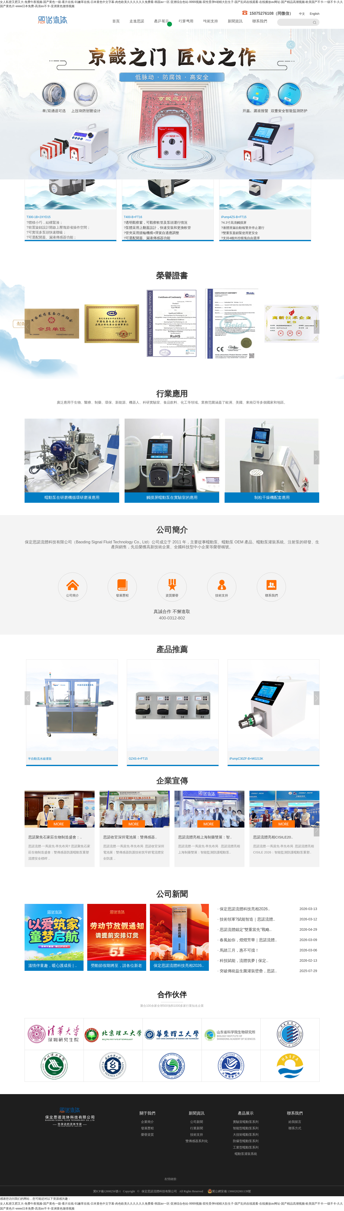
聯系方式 (294, 1128)
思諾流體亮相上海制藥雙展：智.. (205, 837)
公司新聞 (196, 1122)
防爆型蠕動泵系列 (245, 1141)
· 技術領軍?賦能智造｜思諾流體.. (246, 919)
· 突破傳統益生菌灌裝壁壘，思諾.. (247, 971)
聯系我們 (259, 21)
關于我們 (147, 1113)
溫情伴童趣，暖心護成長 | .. (52, 965)
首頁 (116, 21)
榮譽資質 (147, 1134)
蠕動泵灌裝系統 (246, 1154)
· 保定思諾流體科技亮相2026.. (243, 909)
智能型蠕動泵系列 (245, 1128)
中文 (302, 14)
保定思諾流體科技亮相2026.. (179, 965)
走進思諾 (136, 21)
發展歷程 (147, 1128)
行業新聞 (196, 1128)
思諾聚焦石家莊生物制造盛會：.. (55, 837)
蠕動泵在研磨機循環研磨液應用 (72, 497)
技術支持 (210, 21)
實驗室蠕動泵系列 (245, 1122)
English (314, 14)
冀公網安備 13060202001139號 (229, 1191)
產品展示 (246, 1113)
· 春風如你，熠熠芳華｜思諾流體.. (247, 940)
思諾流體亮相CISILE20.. (273, 837)
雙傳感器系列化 (197, 1141)
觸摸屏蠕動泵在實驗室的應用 (172, 497)
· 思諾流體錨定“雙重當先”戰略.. (244, 930)
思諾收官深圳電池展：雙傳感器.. (130, 837)
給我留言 (294, 1122)
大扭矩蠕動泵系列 (245, 1134)
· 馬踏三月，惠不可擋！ (238, 950)
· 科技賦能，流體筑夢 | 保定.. (242, 961)
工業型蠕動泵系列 (245, 1147)
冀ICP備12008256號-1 (107, 1191)
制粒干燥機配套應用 (272, 497)
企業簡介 (147, 1122)
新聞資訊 (235, 21)
